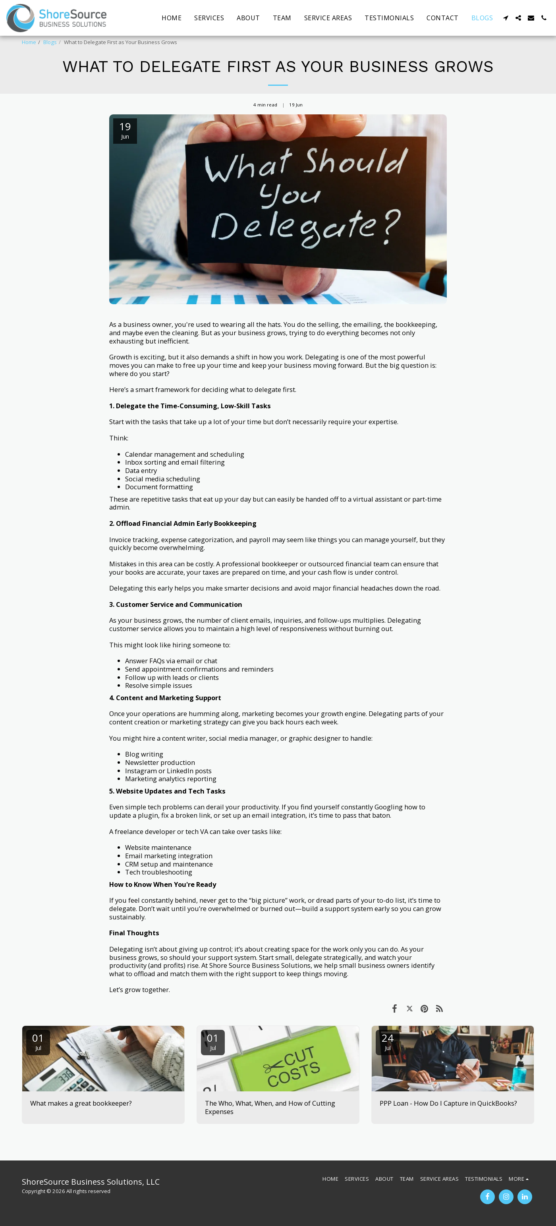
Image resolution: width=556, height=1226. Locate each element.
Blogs (50, 42)
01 (38, 1041)
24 (388, 1041)
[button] (506, 18)
